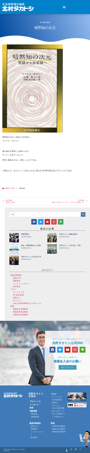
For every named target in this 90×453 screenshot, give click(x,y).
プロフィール (35, 401)
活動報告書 (35, 417)
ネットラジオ (18, 292)
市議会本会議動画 (20, 315)
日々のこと (17, 300)
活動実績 (33, 411)
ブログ (13, 289)
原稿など (16, 298)
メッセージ (34, 404)
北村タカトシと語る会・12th (70, 245)
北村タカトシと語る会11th (31, 257)
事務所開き (25, 234)
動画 (12, 306)
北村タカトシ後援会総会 (68, 234)
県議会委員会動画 (20, 312)
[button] (64, 7)
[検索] (83, 214)
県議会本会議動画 (20, 309)
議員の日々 (17, 278)
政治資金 (16, 286)
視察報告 (16, 281)
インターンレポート (21, 283)
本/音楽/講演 (45, 22)
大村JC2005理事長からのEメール (27, 303)
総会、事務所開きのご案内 (31, 245)
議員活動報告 (16, 275)
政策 (31, 408)
